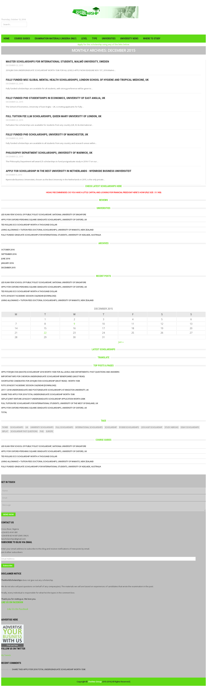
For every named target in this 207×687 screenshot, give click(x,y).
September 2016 (8, 254)
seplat (5, 431)
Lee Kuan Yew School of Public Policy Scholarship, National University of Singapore (43, 214)
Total (4, 412)
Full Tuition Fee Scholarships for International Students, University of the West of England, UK (49, 403)
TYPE (94, 38)
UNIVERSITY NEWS (129, 38)
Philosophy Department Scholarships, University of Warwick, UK (49, 152)
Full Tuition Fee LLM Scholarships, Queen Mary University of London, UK (53, 116)
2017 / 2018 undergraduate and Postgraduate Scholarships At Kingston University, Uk (45, 389)
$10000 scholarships (129, 427)
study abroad (171, 427)
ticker (5, 427)
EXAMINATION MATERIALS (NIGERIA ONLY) (55, 38)
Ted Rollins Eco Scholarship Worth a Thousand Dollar (29, 224)
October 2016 (7, 249)
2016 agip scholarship (151, 427)
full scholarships (64, 427)
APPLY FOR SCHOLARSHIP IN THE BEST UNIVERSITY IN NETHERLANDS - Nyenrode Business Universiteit (68, 171)
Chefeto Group (95, 681)
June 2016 (5, 258)
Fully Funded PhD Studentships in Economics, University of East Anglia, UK (55, 98)
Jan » (121, 342)
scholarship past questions (24, 431)
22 (45, 332)
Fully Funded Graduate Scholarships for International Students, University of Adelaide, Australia (51, 234)
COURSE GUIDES (22, 38)
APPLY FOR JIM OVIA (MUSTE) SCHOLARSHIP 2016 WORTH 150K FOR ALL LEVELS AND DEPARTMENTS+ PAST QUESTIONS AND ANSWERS (60, 372)
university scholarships (41, 427)
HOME (6, 38)
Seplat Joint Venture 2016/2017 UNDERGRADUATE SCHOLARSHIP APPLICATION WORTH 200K (43, 398)
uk (27, 427)
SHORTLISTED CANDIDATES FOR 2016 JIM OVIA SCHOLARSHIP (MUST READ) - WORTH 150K (40, 381)
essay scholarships (190, 427)
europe (49, 431)
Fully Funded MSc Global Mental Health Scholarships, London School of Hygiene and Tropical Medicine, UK (77, 79)
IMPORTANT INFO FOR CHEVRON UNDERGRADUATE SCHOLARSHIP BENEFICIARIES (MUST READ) (43, 376)
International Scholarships (88, 427)
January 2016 (7, 263)
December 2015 (8, 267)
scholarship (111, 427)
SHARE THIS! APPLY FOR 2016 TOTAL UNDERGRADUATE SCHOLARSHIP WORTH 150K (38, 394)
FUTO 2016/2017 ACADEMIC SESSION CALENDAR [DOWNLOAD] (28, 295)
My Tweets (6, 655)
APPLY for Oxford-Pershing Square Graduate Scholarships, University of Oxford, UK (44, 219)
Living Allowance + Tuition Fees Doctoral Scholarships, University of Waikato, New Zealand (47, 229)
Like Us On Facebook (12, 602)
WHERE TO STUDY (151, 38)
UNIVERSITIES (109, 38)
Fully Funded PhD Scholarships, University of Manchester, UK (47, 134)
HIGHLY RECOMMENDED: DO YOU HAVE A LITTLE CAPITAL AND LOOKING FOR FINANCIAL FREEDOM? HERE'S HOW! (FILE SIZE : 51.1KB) (103, 192)
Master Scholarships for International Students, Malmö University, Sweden (57, 61)
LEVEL (84, 38)
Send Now (8, 514)
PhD (42, 431)
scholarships (16, 427)
